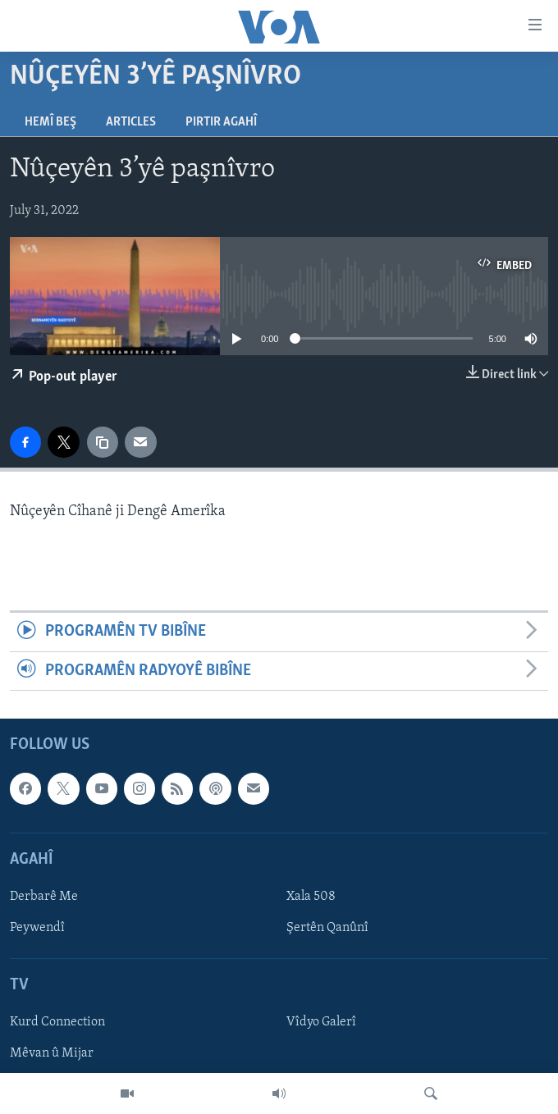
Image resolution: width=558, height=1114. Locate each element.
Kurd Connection (57, 1023)
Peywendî (37, 927)
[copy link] (102, 442)
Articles (131, 122)
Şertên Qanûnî (327, 927)
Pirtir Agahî (221, 122)
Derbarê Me (44, 896)
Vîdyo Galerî (321, 1023)
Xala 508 (311, 896)
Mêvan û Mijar (52, 1054)
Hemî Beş (50, 122)
